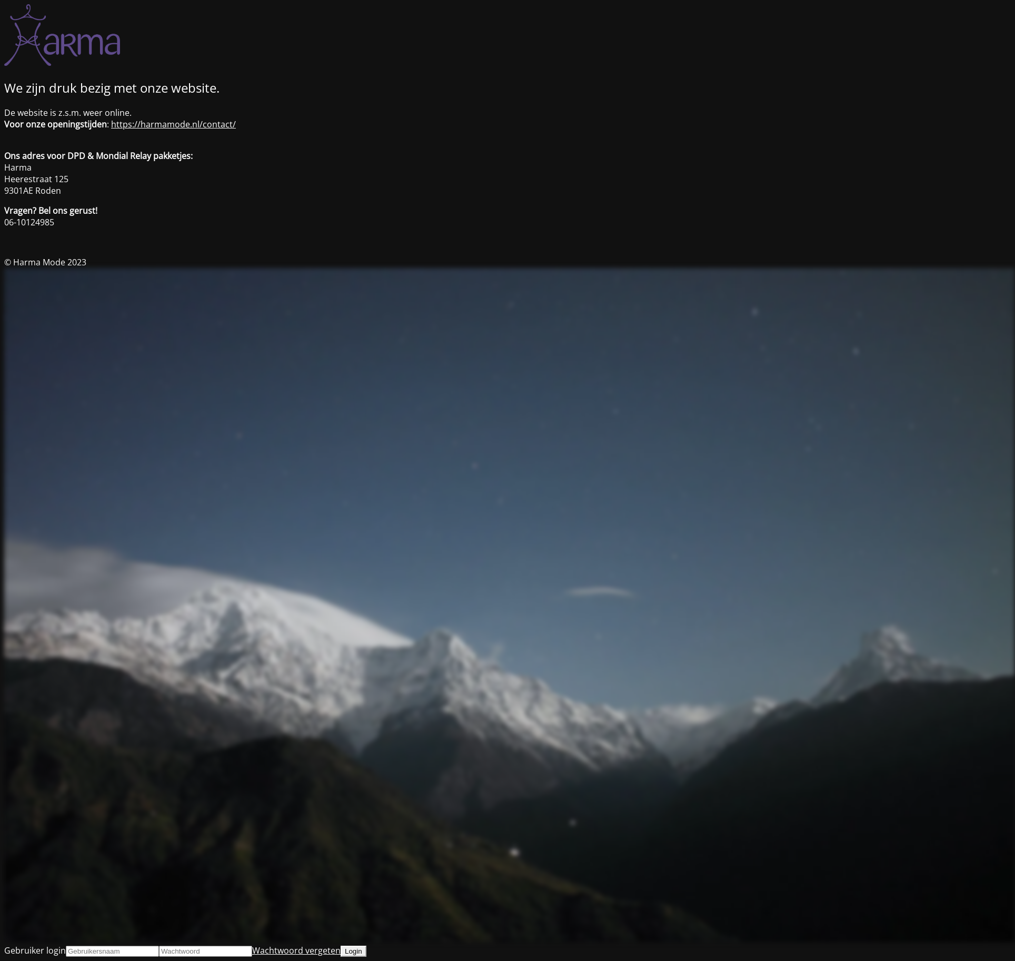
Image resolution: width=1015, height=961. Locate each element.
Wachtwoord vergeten (296, 950)
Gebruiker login (35, 950)
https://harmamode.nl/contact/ (173, 124)
